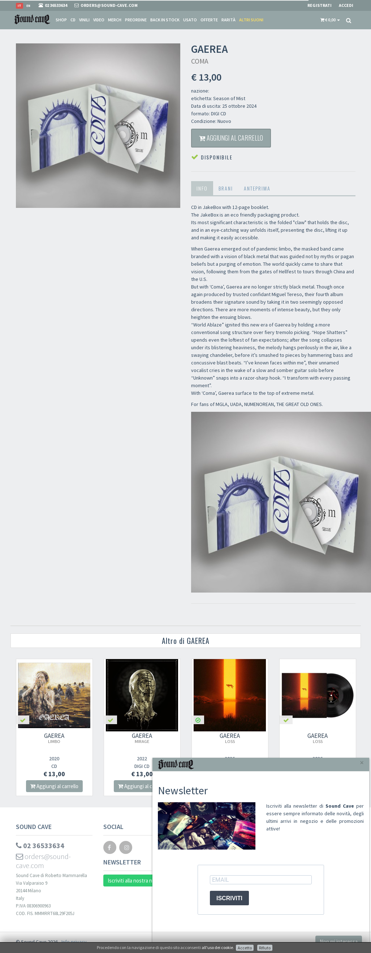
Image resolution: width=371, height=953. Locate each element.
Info (202, 188)
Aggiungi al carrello (231, 137)
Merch (114, 19)
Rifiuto (265, 947)
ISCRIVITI (229, 898)
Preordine (136, 19)
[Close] (362, 762)
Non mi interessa (339, 941)
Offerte (209, 19)
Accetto (245, 947)
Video (98, 19)
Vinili (84, 19)
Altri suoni (251, 19)
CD (73, 19)
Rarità (228, 19)
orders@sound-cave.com (43, 861)
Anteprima (257, 188)
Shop (61, 19)
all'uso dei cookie (217, 947)
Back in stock (165, 19)
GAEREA (54, 738)
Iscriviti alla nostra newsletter (141, 880)
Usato (190, 19)
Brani (226, 188)
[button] (330, 20)
